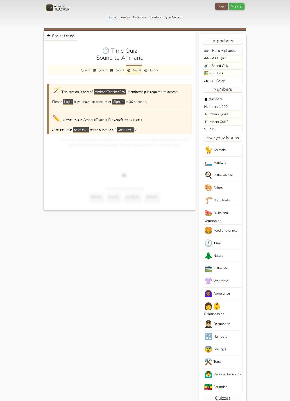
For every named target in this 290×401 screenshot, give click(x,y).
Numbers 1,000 (216, 106)
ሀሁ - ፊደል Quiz (215, 58)
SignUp (236, 6)
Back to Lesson (60, 35)
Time (212, 243)
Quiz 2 (100, 70)
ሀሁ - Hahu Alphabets (220, 50)
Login (222, 6)
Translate (155, 17)
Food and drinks (220, 230)
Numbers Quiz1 (216, 114)
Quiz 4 (134, 70)
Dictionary (139, 17)
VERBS (209, 129)
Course (111, 17)
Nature (214, 256)
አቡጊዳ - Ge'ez (214, 81)
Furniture (215, 162)
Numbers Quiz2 (216, 121)
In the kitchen (218, 175)
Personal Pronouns (222, 374)
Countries (215, 387)
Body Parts (217, 200)
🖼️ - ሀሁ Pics (213, 73)
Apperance (217, 293)
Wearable (216, 281)
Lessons (125, 17)
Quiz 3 (117, 70)
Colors (213, 188)
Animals (215, 150)
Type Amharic (173, 17)
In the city (216, 268)
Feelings (215, 349)
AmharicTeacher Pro (110, 92)
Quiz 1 (85, 70)
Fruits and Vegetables (216, 216)
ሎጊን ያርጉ (81, 129)
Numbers (213, 99)
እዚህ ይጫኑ (125, 129)
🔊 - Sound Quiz (216, 65)
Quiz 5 (151, 70)
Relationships (214, 309)
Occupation (217, 324)
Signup (118, 101)
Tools (212, 362)
